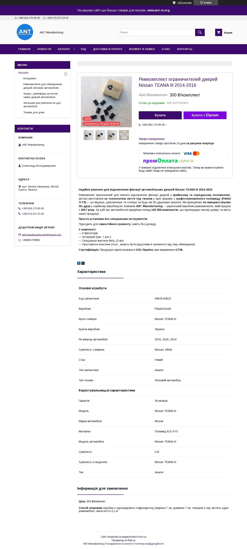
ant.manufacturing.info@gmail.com (41, 234)
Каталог (64, 49)
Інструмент (29, 78)
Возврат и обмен (142, 49)
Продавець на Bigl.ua (123, 540)
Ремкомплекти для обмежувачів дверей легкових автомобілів (42, 86)
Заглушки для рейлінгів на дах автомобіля (42, 104)
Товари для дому (34, 112)
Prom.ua (141, 537)
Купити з (205, 115)
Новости (44, 49)
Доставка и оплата (107, 49)
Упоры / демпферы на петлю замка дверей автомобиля (40, 95)
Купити (160, 115)
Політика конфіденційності (149, 543)
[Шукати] (200, 32)
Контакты (184, 49)
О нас (166, 49)
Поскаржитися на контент (119, 543)
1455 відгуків (184, 2)
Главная (24, 49)
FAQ (83, 49)
